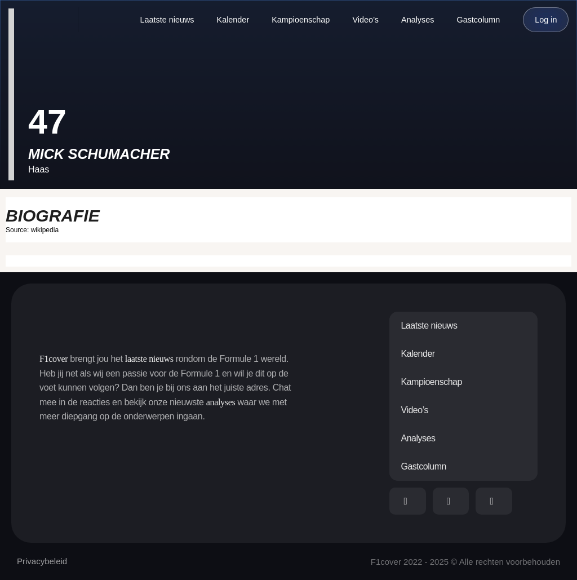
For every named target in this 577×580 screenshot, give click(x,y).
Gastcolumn (478, 19)
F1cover (53, 359)
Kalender (233, 19)
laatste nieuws (149, 359)
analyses (221, 402)
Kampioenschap (301, 19)
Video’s (365, 19)
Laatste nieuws (167, 19)
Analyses (417, 19)
